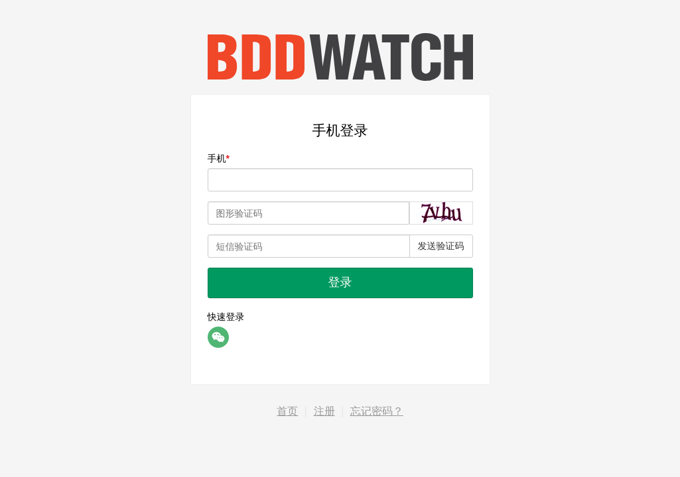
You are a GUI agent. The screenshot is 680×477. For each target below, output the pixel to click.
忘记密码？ (376, 411)
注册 (324, 411)
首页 (287, 411)
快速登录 (226, 316)
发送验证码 (441, 245)
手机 (217, 158)
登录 (340, 282)
